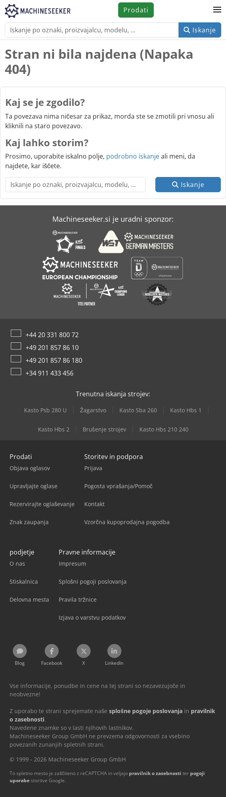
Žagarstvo (93, 410)
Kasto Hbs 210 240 (163, 429)
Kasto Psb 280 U (45, 410)
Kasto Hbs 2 (53, 429)
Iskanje (200, 30)
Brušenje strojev (104, 429)
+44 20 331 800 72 (52, 334)
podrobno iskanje (132, 156)
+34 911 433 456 (49, 373)
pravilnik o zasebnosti (155, 773)
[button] (217, 10)
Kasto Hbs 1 (186, 410)
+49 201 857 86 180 (54, 360)
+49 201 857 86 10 (52, 347)
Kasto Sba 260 (138, 410)
